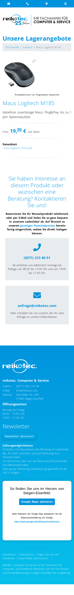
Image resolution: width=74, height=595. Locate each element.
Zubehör (27, 47)
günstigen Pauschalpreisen (37, 225)
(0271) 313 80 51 (37, 257)
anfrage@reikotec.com (37, 305)
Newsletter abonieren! (19, 436)
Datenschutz (26, 554)
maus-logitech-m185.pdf (18, 148)
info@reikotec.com (27, 390)
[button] (34, 61)
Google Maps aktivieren (37, 501)
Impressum (9, 554)
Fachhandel (12, 47)
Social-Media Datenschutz (33, 558)
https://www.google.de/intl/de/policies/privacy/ (37, 521)
